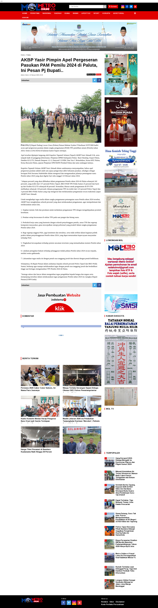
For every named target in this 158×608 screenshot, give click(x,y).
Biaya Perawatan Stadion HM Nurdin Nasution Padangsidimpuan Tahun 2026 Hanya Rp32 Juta (126, 543)
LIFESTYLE (85, 13)
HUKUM (25, 17)
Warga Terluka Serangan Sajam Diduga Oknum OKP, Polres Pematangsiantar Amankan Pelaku (80, 390)
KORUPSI (106, 13)
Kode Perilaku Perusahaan (112, 604)
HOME (24, 13)
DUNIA (67, 13)
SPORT (96, 13)
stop (99, 74)
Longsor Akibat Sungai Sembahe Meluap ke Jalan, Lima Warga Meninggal (125, 583)
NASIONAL (47, 13)
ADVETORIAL (118, 13)
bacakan (91, 74)
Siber (112, 602)
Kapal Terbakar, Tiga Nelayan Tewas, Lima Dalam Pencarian (124, 502)
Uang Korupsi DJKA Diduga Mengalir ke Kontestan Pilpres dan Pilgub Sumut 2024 (125, 461)
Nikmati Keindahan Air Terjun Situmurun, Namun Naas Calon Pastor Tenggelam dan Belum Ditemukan (126, 475)
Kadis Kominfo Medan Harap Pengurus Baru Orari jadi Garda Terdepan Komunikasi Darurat (38, 421)
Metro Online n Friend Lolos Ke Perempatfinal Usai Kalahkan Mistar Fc (126, 555)
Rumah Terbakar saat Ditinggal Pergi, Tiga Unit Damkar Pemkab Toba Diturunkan (126, 570)
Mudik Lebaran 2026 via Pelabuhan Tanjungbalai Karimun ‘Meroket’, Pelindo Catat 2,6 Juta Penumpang (81, 421)
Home (23, 55)
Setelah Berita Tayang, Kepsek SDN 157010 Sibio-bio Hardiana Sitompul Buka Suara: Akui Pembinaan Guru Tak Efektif (125, 490)
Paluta (28, 55)
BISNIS (75, 13)
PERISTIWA (35, 13)
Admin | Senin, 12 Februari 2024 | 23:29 (32, 75)
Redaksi (104, 602)
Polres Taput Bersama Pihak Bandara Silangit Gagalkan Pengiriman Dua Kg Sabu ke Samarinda (125, 531)
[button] (135, 12)
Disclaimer (120, 602)
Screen (113, 6)
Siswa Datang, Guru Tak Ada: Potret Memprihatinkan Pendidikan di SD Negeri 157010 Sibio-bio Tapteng (126, 517)
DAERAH (57, 13)
